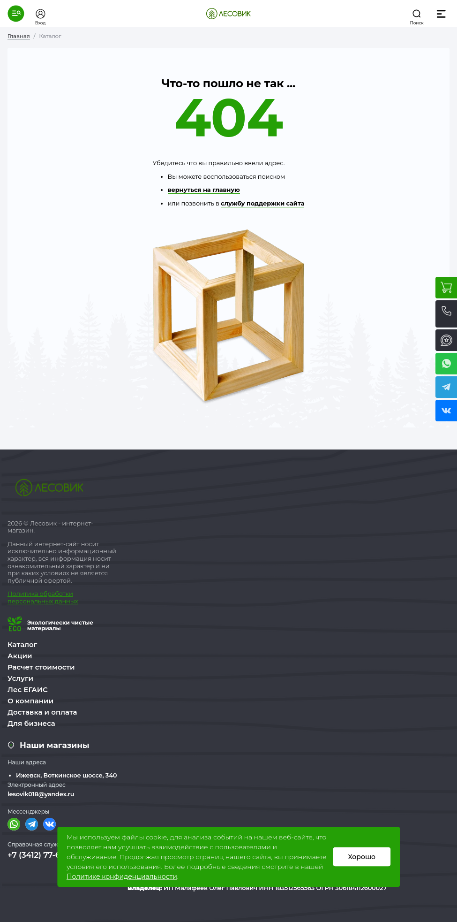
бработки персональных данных (42, 597)
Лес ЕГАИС (27, 689)
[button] (15, 13)
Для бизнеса (31, 723)
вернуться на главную (204, 189)
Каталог (22, 644)
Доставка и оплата (42, 712)
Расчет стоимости (41, 667)
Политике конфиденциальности (122, 876)
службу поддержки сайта (262, 203)
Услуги (20, 678)
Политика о (25, 593)
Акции (19, 655)
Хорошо (361, 857)
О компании (30, 700)
